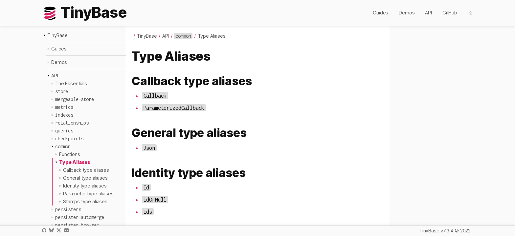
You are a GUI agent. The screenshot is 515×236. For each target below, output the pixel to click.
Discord (66, 230)
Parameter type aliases (88, 193)
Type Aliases (74, 162)
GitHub (449, 12)
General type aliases (85, 178)
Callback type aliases (86, 170)
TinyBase (57, 35)
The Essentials (71, 83)
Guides (380, 12)
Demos (406, 12)
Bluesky (51, 230)
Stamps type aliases (85, 201)
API (428, 12)
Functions (69, 154)
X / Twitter (58, 230)
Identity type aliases (85, 185)
